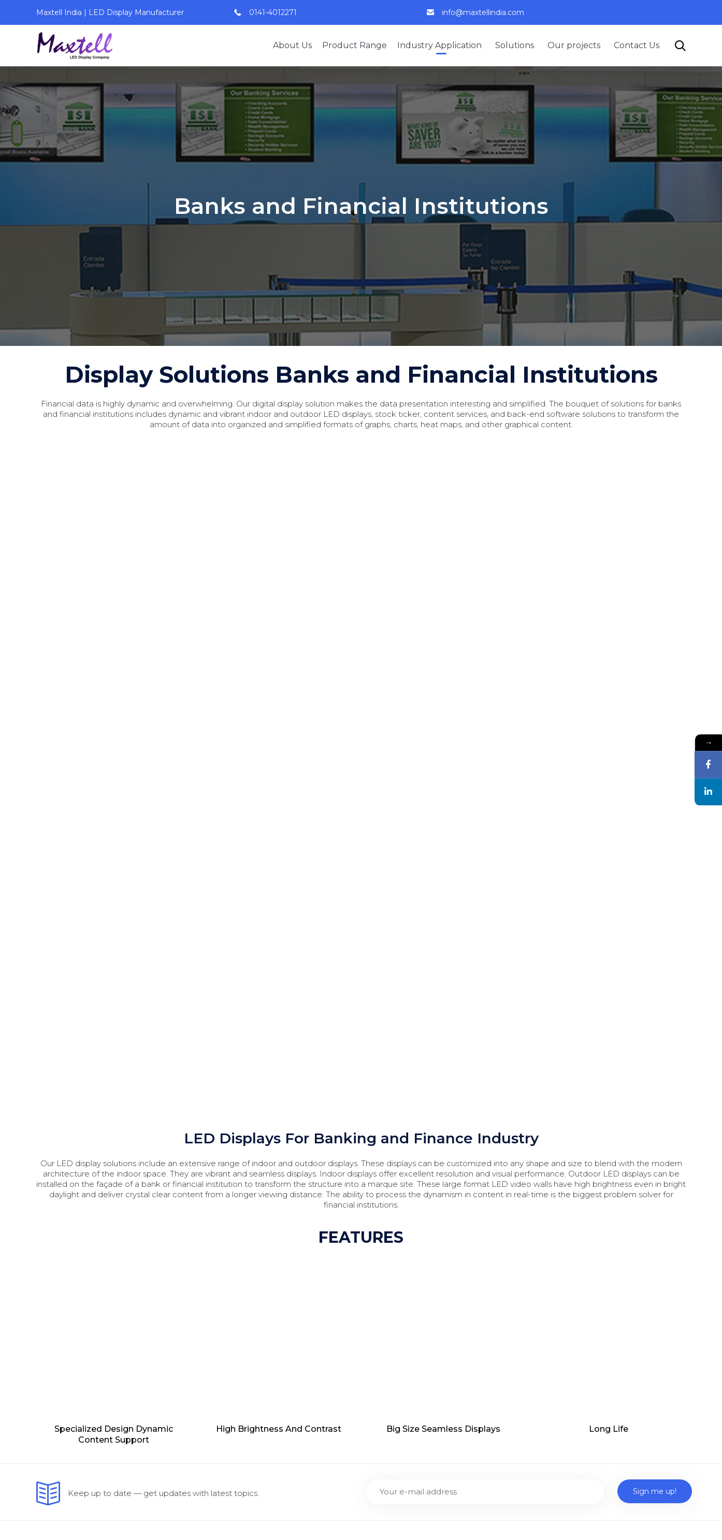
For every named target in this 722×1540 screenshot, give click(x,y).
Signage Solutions (236, 1378)
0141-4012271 (273, 12)
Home (214, 1125)
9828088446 (69, 1173)
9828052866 (76, 1160)
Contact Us (636, 45)
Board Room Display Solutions (591, 1145)
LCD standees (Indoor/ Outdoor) (429, 1243)
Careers (216, 1184)
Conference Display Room (253, 1299)
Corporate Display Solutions (585, 1193)
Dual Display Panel (403, 1322)
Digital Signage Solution (247, 1338)
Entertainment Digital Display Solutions (589, 1217)
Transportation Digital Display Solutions (588, 1246)
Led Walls (385, 1125)
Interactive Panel (399, 1145)
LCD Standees (559, 1438)
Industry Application (441, 45)
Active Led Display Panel (414, 1164)
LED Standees (559, 1457)
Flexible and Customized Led (423, 1204)
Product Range (354, 45)
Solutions (516, 45)
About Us (292, 45)
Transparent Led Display (413, 1223)
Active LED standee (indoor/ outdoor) (439, 1263)
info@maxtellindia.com (483, 12)
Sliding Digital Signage (409, 1302)
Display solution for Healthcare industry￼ (592, 1393)
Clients (214, 1204)
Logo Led (384, 1341)
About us (219, 1145)
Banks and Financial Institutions (593, 1125)
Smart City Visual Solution (250, 1358)
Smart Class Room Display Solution (269, 1279)
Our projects (575, 45)
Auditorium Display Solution (255, 1319)
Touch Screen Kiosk (404, 1282)
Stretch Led (389, 1184)
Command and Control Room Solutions (590, 1169)
